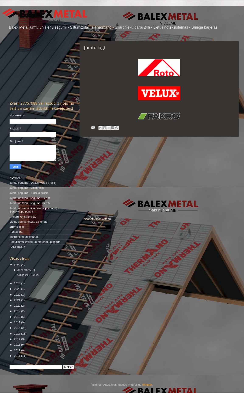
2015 (17, 333)
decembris (24, 270)
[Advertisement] (159, 172)
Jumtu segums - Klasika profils (29, 192)
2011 (17, 355)
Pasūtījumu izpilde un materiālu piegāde (35, 241)
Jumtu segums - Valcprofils (27, 187)
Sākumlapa (159, 210)
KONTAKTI (17, 177)
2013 (17, 344)
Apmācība (16, 231)
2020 (17, 305)
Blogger (147, 384)
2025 (17, 265)
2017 (17, 322)
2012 (17, 350)
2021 (17, 300)
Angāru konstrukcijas (23, 216)
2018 (17, 316)
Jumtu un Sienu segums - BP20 (30, 198)
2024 (17, 283)
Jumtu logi (17, 226)
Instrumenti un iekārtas (24, 236)
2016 (17, 327)
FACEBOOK (17, 247)
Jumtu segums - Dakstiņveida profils (33, 182)
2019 (17, 311)
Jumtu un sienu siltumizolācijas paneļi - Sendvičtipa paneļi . (34, 210)
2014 (17, 339)
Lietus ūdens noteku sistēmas (28, 221)
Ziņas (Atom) (102, 219)
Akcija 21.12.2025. (28, 274)
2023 (17, 288)
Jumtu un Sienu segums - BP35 (30, 203)
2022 (17, 294)
